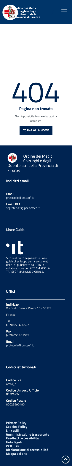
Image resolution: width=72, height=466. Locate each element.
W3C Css (12, 445)
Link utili (12, 430)
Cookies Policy (16, 426)
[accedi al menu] (64, 12)
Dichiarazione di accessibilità (27, 449)
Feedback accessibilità (22, 438)
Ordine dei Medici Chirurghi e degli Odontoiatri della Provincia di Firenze (27, 12)
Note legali (14, 442)
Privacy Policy (16, 422)
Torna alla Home (36, 130)
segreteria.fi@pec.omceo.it (23, 208)
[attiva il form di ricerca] (54, 12)
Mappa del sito (17, 453)
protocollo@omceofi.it (20, 197)
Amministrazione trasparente (27, 434)
